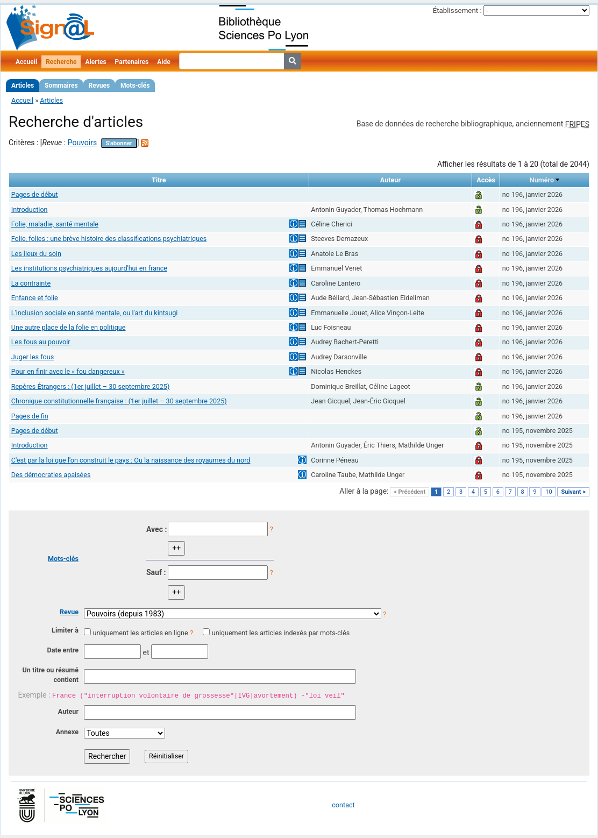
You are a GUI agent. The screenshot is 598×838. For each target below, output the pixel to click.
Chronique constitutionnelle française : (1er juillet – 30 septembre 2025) (119, 401)
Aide (163, 62)
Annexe (67, 732)
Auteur (68, 711)
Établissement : (457, 10)
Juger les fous (32, 357)
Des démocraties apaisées (51, 475)
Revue (69, 612)
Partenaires (132, 62)
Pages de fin (29, 416)
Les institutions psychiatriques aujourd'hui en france (89, 268)
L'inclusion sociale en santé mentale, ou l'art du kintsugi (94, 313)
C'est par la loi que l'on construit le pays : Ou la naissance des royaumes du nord (131, 460)
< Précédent (409, 491)
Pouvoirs (82, 142)
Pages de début (34, 194)
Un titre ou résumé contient (50, 675)
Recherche (61, 62)
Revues (99, 85)
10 (548, 491)
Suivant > (573, 491)
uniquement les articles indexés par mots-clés (281, 633)
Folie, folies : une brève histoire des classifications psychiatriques (109, 239)
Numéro (542, 180)
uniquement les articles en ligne (140, 633)
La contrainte (31, 283)
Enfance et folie (34, 298)
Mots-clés (135, 85)
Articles (22, 85)
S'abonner (118, 143)
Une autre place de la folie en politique (68, 327)
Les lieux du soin (36, 254)
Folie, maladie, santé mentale (54, 224)
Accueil (26, 62)
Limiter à (65, 630)
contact (343, 805)
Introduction (29, 209)
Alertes (95, 62)
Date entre (63, 650)
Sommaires (61, 85)
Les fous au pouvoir (40, 342)
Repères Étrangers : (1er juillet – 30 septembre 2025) (90, 386)
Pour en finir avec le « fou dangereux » (68, 371)
